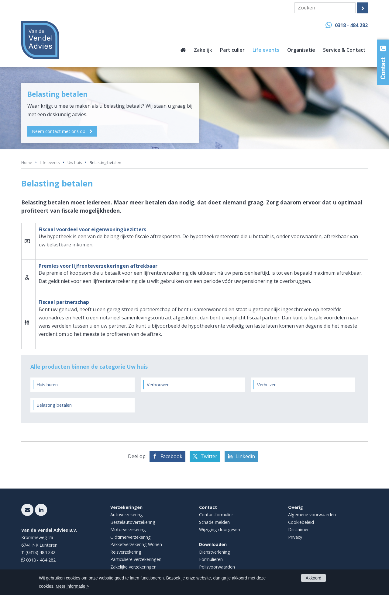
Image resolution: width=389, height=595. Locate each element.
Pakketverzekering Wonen (136, 544)
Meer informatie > (72, 586)
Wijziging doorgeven (219, 529)
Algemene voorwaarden (312, 514)
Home (26, 162)
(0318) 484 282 (40, 552)
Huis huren (47, 385)
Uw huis (74, 162)
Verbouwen (158, 385)
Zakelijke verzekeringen (133, 567)
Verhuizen (267, 385)
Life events (50, 162)
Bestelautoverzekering (132, 522)
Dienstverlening (214, 552)
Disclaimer (298, 529)
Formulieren (211, 559)
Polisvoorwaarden (217, 567)
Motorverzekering (128, 529)
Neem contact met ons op (59, 131)
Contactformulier (216, 514)
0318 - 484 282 (351, 25)
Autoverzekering (126, 514)
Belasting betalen (54, 405)
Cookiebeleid (301, 522)
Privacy (295, 537)
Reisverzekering (125, 552)
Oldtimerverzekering (130, 537)
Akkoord (313, 578)
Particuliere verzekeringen (135, 559)
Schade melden (214, 522)
